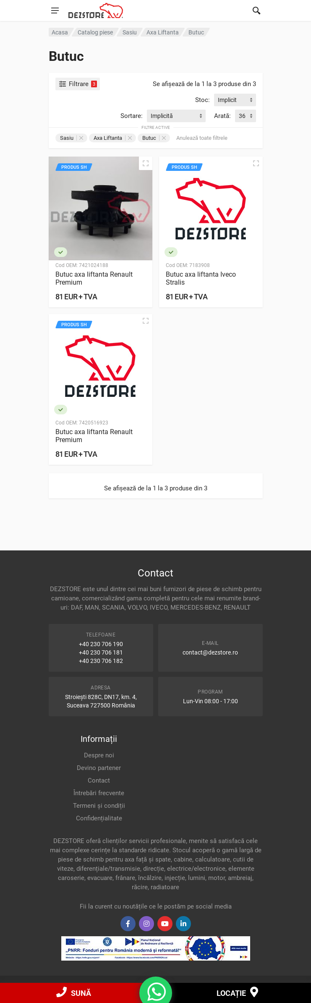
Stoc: (202, 100)
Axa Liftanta (113, 138)
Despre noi (99, 755)
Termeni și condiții (99, 805)
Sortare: (131, 116)
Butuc (154, 138)
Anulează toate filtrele (201, 138)
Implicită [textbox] (162, 116)
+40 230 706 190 (101, 644)
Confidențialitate (99, 818)
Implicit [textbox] (227, 100)
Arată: (222, 116)
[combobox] (235, 100)
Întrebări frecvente (98, 793)
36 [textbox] (242, 116)
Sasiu (71, 138)
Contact (99, 780)
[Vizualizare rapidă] (145, 163)
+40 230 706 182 (101, 660)
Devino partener (99, 768)
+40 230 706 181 (101, 652)
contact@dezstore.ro (210, 652)
